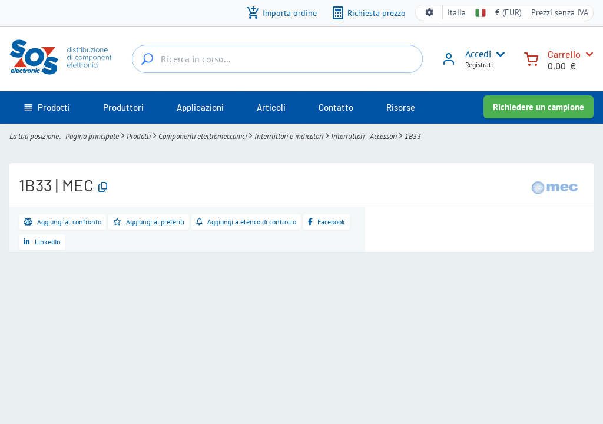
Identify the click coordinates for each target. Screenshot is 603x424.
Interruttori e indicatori (288, 136)
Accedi (478, 53)
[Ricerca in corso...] (147, 59)
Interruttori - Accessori (364, 136)
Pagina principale (92, 136)
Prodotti (139, 136)
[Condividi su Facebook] (326, 222)
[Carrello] (531, 58)
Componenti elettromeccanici (202, 136)
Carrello (564, 53)
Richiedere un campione (538, 106)
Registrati (479, 64)
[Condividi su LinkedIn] (42, 242)
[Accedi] (449, 63)
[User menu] (498, 54)
